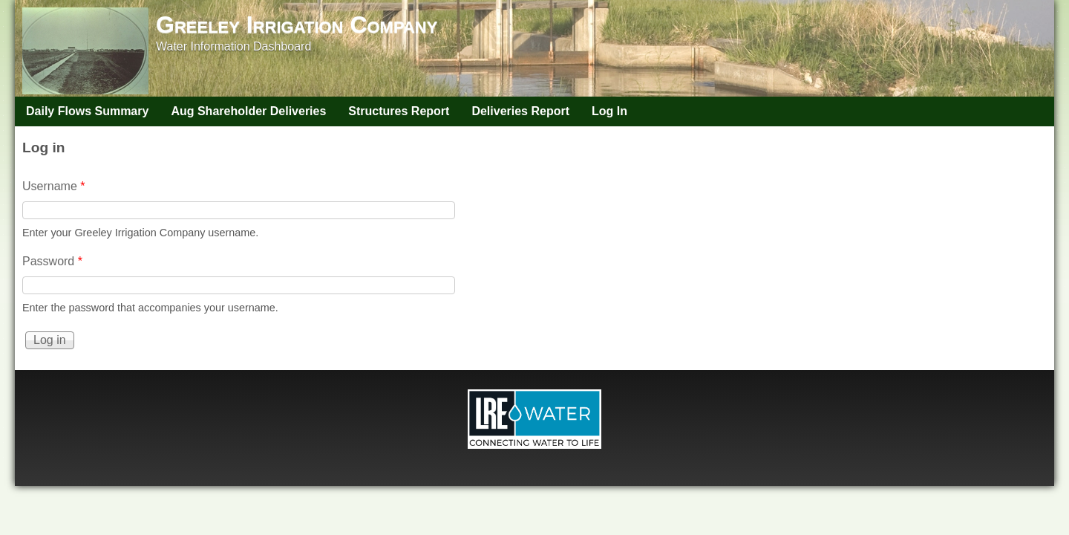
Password (52, 261)
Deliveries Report (520, 111)
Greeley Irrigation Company (296, 24)
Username (53, 186)
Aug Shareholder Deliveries (248, 111)
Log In (609, 111)
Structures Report (398, 111)
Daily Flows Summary (87, 111)
